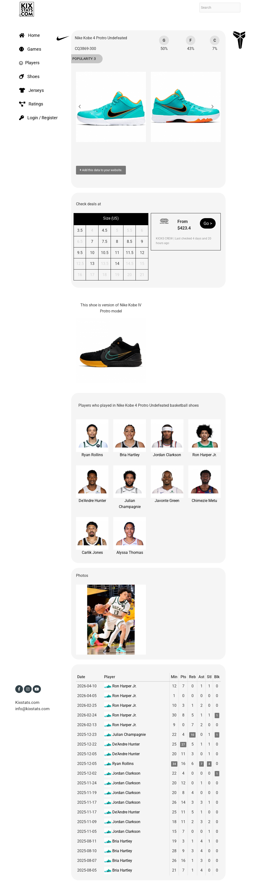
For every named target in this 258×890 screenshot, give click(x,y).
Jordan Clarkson (167, 438)
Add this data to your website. (101, 170)
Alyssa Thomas (129, 536)
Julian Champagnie (129, 487)
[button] (82, 107)
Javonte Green (167, 484)
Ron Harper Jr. (204, 438)
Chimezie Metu (204, 484)
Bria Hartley (129, 438)
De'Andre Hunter (92, 484)
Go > (208, 223)
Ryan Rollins (92, 438)
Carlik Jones (92, 536)
